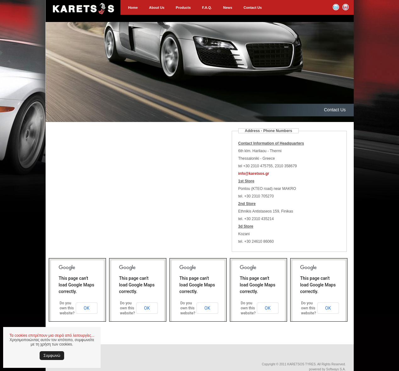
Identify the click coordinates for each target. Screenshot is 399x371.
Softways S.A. (336, 369)
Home (133, 7)
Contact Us (253, 7)
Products (183, 7)
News (227, 7)
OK (86, 308)
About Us (156, 7)
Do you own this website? (67, 308)
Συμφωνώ (51, 355)
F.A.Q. (207, 7)
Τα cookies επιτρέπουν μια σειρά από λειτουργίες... (51, 335)
